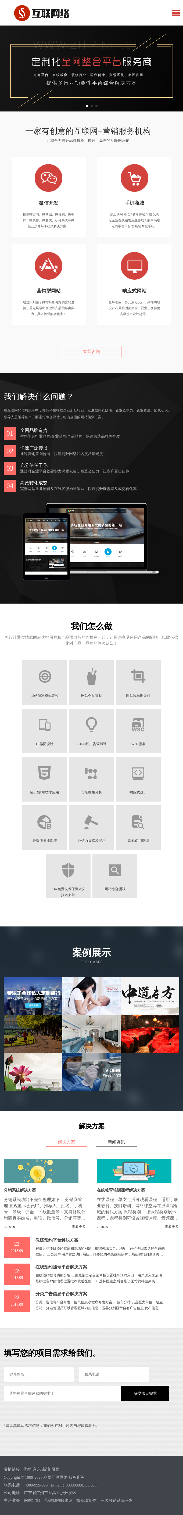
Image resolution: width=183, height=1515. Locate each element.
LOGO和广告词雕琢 (91, 744)
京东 (37, 1469)
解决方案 (66, 1142)
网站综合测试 (115, 889)
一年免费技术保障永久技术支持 (68, 889)
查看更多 (79, 1227)
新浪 (46, 1469)
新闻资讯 (116, 1142)
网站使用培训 (138, 841)
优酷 (27, 1469)
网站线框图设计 (139, 696)
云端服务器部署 (44, 841)
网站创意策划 (91, 696)
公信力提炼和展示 (92, 841)
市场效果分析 (91, 792)
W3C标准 (139, 744)
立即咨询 (91, 351)
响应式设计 (139, 792)
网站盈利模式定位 (44, 696)
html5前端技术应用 (44, 792)
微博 (56, 1469)
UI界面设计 (44, 744)
